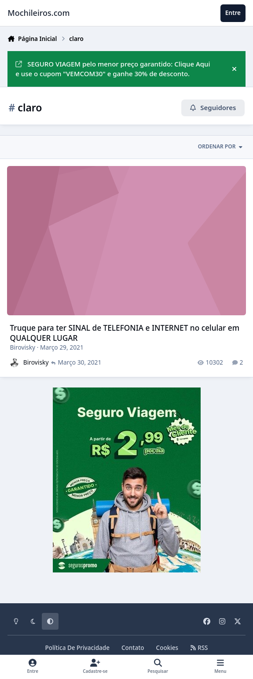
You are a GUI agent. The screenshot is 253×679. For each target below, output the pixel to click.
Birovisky (23, 347)
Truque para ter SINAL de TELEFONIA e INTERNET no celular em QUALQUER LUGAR (125, 333)
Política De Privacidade (77, 648)
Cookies (167, 648)
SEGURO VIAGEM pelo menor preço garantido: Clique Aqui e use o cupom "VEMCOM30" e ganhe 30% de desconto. (112, 68)
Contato (132, 648)
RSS (199, 648)
